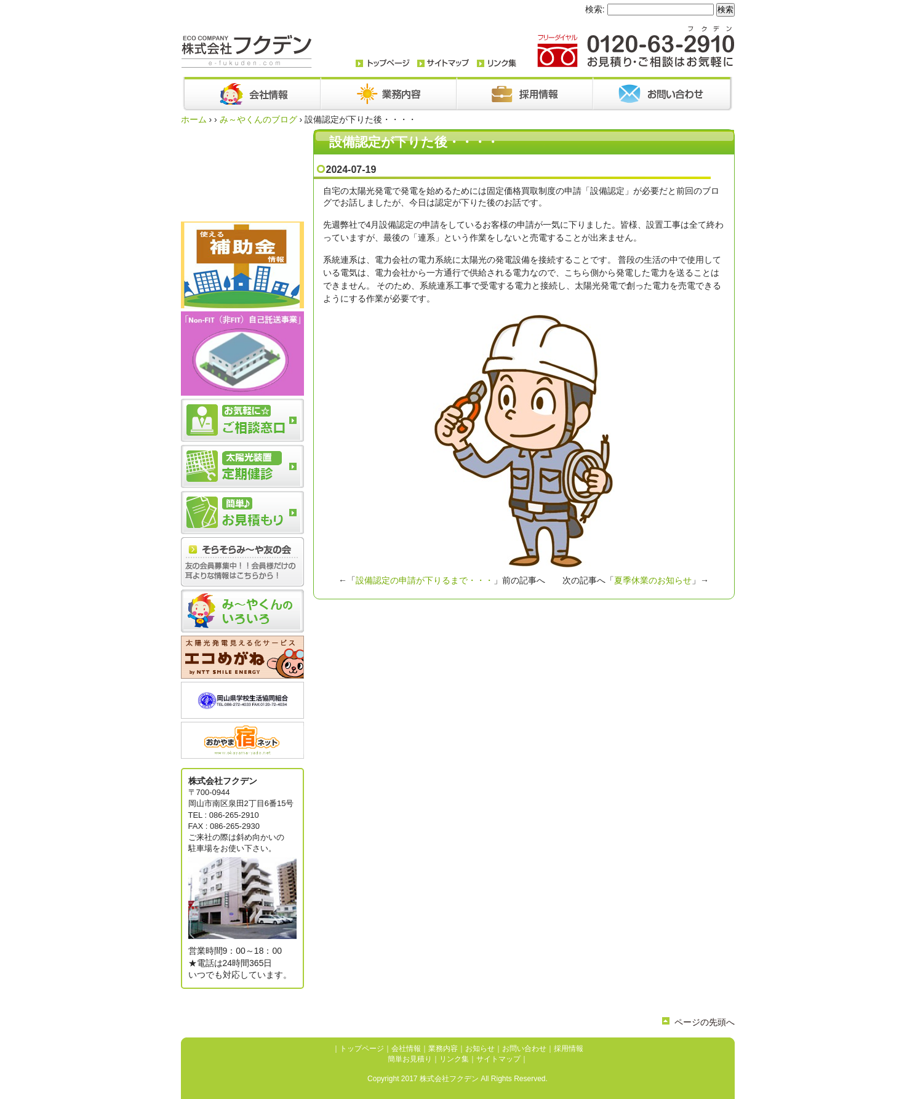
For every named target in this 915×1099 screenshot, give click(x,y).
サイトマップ (498, 1059)
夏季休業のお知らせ (653, 580)
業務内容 (443, 1048)
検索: (595, 9)
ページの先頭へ (704, 1022)
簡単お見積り (410, 1059)
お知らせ (480, 1048)
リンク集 (454, 1059)
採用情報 (568, 1048)
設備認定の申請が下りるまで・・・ (424, 580)
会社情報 (406, 1048)
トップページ (362, 1048)
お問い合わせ (524, 1048)
